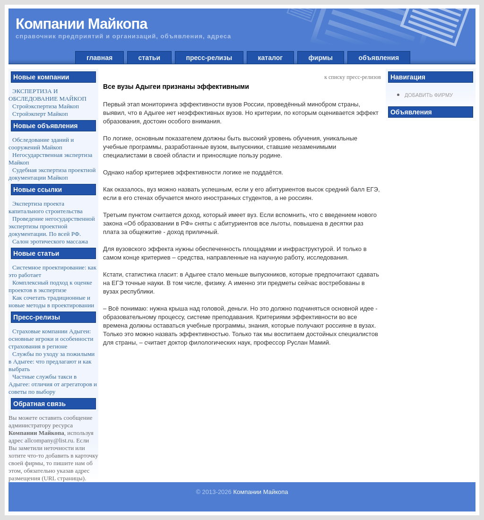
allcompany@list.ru (49, 440)
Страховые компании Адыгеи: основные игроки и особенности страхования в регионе (51, 339)
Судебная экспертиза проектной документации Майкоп (52, 173)
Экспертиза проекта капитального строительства (46, 207)
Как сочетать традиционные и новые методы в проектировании (51, 301)
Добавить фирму (429, 95)
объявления (379, 57)
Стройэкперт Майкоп (40, 113)
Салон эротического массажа (50, 241)
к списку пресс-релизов (352, 77)
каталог (270, 57)
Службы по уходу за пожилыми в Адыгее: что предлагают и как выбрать (52, 361)
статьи (149, 57)
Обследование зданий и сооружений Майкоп (41, 143)
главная (99, 57)
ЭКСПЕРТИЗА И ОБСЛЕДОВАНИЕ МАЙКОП (47, 94)
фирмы (321, 57)
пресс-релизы (209, 57)
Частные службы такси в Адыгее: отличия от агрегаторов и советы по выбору (53, 384)
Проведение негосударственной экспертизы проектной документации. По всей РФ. (52, 226)
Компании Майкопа (260, 491)
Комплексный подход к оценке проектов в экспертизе (50, 286)
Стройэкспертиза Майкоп (45, 106)
